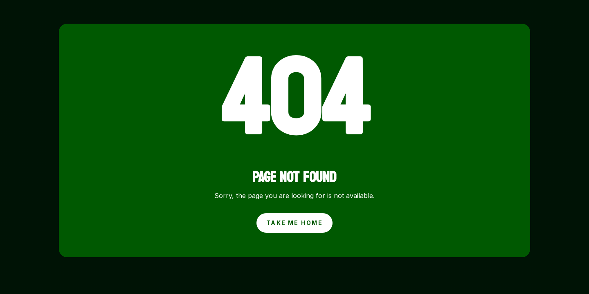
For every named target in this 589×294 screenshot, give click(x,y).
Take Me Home (294, 222)
